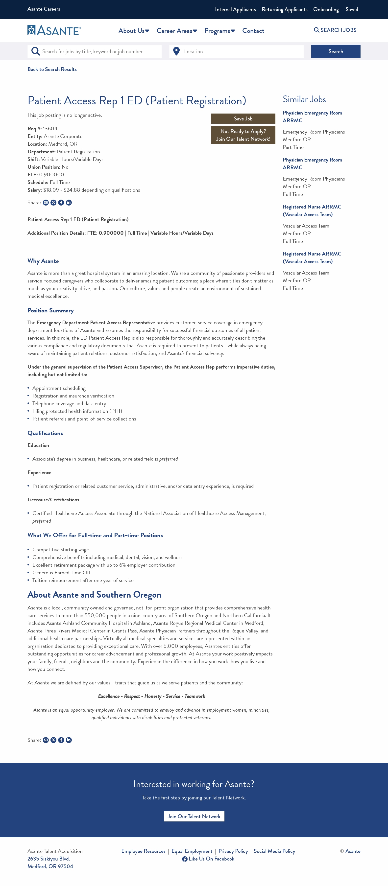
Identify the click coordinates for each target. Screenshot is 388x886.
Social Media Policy (274, 851)
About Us (132, 30)
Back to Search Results (52, 69)
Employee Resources (143, 851)
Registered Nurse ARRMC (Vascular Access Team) (312, 210)
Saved (351, 9)
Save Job (243, 119)
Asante (353, 851)
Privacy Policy (233, 851)
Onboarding (326, 9)
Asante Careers (43, 9)
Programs (217, 30)
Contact (253, 30)
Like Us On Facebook (208, 859)
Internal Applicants (235, 9)
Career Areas (174, 30)
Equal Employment (192, 851)
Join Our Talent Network (194, 816)
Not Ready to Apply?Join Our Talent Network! (243, 135)
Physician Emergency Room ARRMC (312, 116)
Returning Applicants (285, 9)
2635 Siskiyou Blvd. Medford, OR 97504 (50, 862)
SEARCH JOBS (335, 30)
